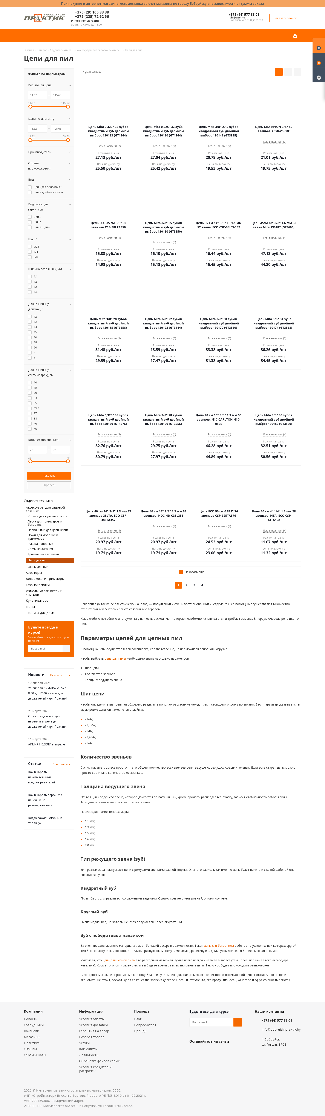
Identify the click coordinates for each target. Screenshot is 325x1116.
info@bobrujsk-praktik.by (281, 1029)
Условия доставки (93, 1025)
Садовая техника (38, 500)
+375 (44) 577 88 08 (244, 14)
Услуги (84, 1043)
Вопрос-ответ (145, 1025)
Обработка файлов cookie (99, 1061)
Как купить (88, 1049)
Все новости (60, 675)
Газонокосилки (38, 585)
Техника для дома (40, 612)
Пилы (30, 606)
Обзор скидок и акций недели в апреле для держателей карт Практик (47, 721)
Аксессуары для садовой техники (45, 509)
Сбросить (49, 485)
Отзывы (30, 1049)
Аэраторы (34, 572)
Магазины (32, 1037)
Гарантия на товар (94, 1031)
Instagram (215, 1051)
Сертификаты (35, 1055)
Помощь (142, 1011)
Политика (32, 1043)
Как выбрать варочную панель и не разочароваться (45, 800)
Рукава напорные (40, 544)
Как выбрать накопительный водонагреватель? (41, 777)
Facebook (204, 1051)
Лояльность (88, 1055)
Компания (33, 1011)
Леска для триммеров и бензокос (45, 523)
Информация (91, 1011)
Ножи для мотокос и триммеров (43, 536)
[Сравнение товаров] (319, 75)
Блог (137, 1019)
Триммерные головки (43, 554)
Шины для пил (38, 567)
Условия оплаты (91, 1019)
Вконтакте (193, 1051)
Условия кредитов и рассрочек (95, 1069)
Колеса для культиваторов (47, 516)
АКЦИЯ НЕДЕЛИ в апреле (46, 744)
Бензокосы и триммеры (45, 578)
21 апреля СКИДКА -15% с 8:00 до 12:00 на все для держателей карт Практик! (47, 693)
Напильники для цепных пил (48, 530)
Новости (30, 1019)
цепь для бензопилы (218, 945)
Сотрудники (34, 1025)
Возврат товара (91, 1037)
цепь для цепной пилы (118, 960)
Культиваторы (37, 600)
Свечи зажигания (40, 549)
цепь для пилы (115, 658)
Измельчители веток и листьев (44, 593)
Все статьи (61, 764)
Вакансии (31, 1031)
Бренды (140, 1031)
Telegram (226, 1051)
